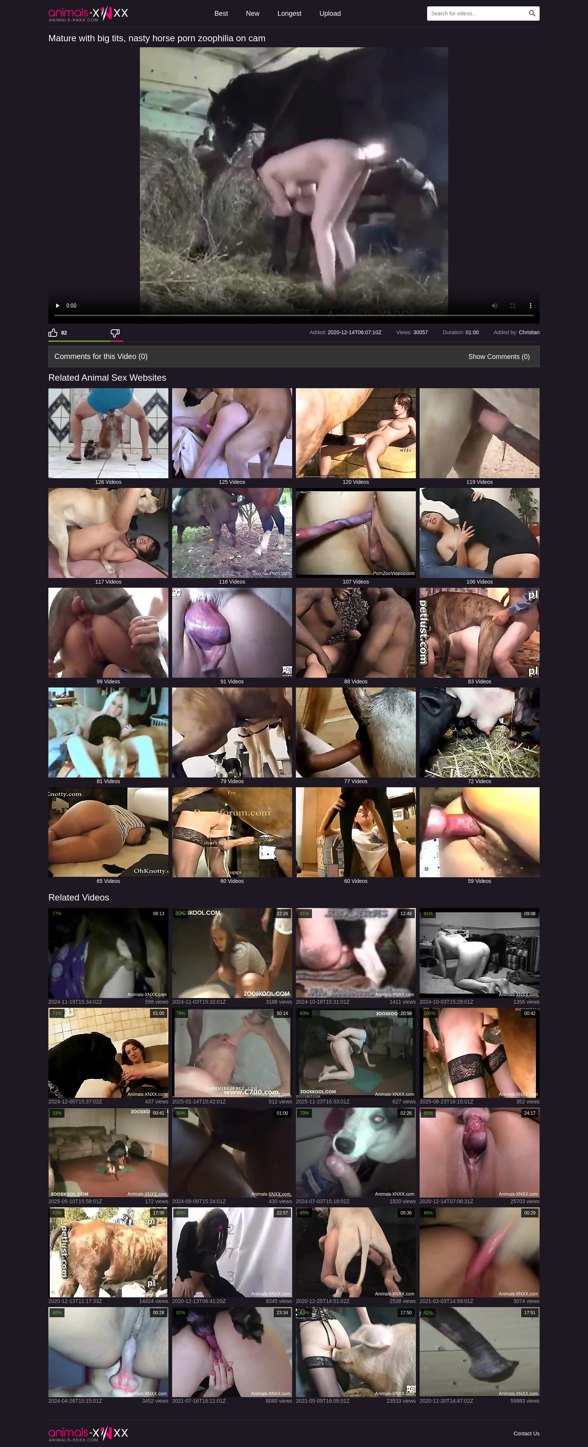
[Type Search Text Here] (483, 13)
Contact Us (527, 1433)
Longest (290, 13)
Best (221, 13)
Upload (330, 13)
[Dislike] (117, 333)
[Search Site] (532, 13)
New (253, 13)
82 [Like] (64, 333)
